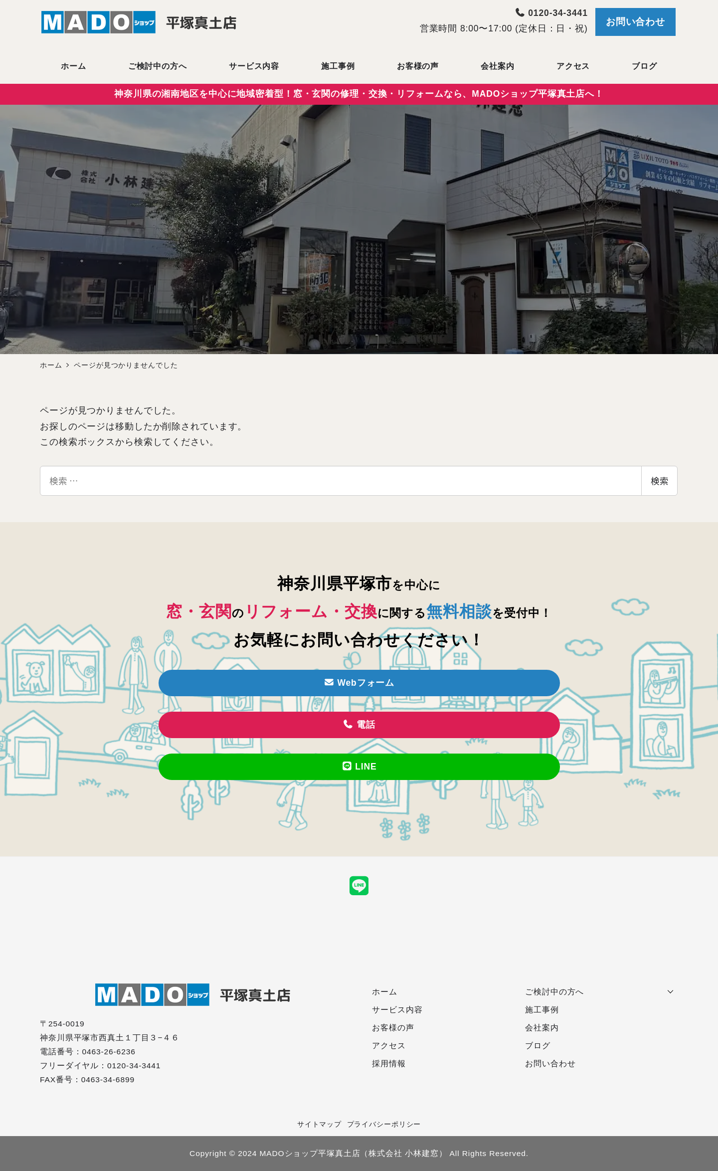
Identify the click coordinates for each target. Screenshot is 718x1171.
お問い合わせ (635, 21)
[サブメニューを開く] (671, 990)
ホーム (384, 991)
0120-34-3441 (551, 13)
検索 (660, 480)
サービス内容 (397, 1009)
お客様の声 (393, 1027)
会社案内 (542, 1027)
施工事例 (542, 1009)
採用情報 (389, 1063)
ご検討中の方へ (554, 991)
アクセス (389, 1045)
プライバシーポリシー (384, 1124)
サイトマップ (319, 1124)
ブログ (537, 1045)
